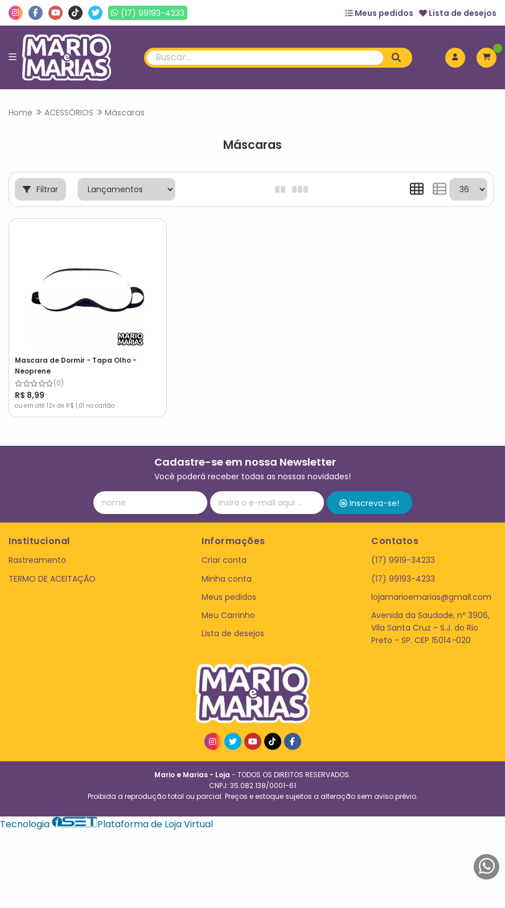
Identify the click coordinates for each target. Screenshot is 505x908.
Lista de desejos (457, 13)
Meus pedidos (379, 13)
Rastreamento (37, 560)
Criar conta (224, 560)
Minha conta (227, 578)
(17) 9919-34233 (403, 560)
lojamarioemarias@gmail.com (431, 597)
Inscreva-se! (369, 503)
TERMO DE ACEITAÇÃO (52, 578)
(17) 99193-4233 (403, 578)
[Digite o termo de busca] (265, 58)
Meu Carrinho (228, 615)
